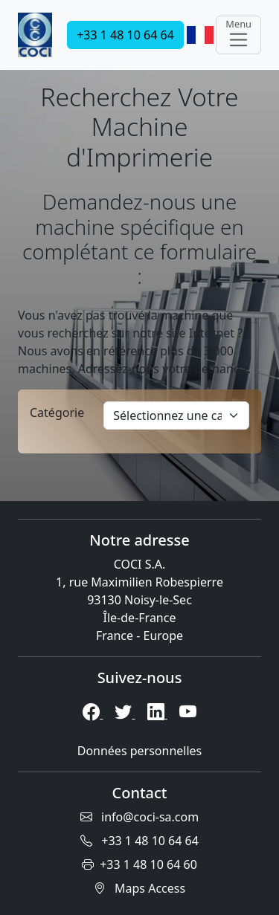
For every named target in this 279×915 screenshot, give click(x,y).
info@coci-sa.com (139, 817)
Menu (238, 34)
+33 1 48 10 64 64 (125, 35)
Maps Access (139, 888)
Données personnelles (139, 751)
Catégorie (57, 412)
